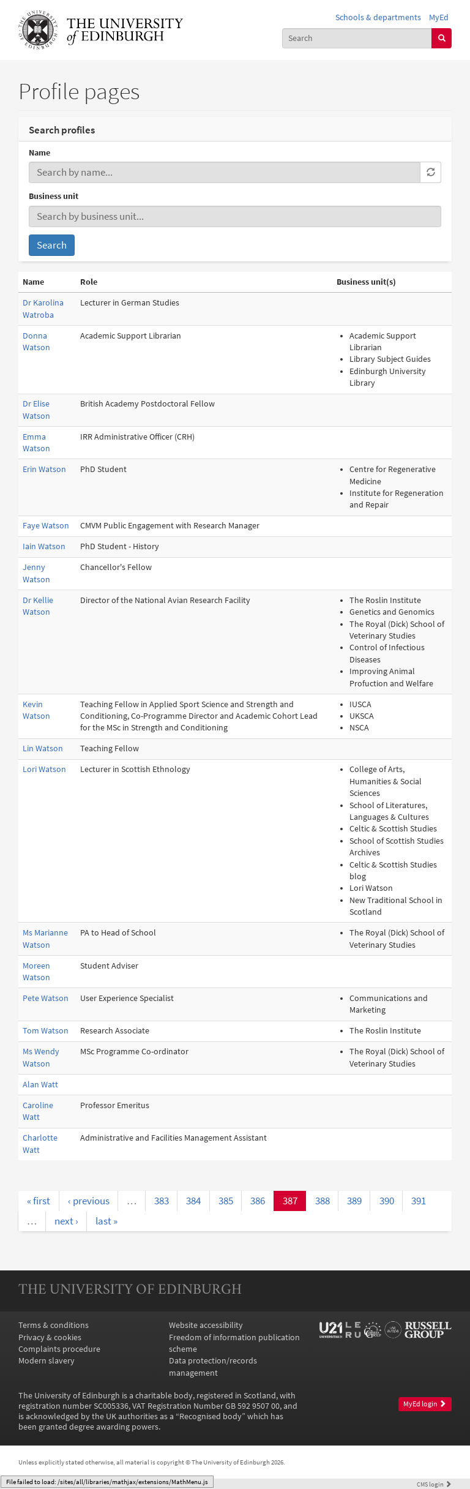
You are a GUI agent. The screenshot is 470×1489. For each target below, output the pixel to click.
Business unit (53, 196)
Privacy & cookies (49, 1337)
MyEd (439, 17)
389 (354, 1200)
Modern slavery (46, 1361)
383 (161, 1200)
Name (39, 153)
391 (418, 1200)
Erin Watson (44, 469)
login (434, 1484)
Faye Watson (46, 525)
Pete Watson (46, 998)
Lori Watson (44, 769)
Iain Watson (44, 546)
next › (66, 1221)
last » (106, 1221)
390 (386, 1200)
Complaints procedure (59, 1349)
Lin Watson (43, 748)
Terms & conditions (53, 1325)
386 (257, 1200)
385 (225, 1200)
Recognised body (210, 1416)
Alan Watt (40, 1084)
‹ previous (89, 1200)
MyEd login (424, 1404)
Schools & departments (378, 17)
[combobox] (357, 38)
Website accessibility (206, 1325)
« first (38, 1200)
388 (322, 1200)
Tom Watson (46, 1031)
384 (193, 1200)
